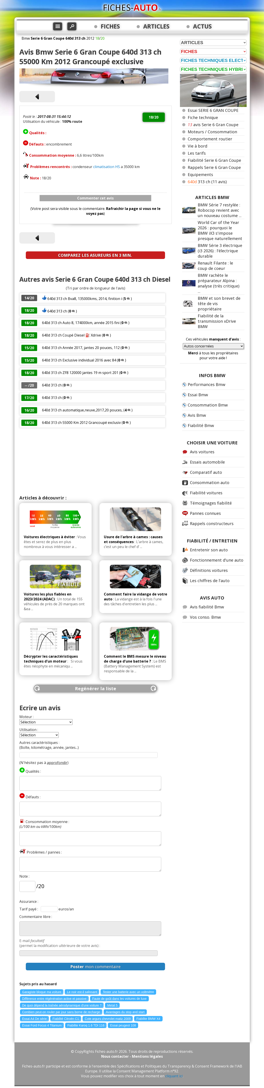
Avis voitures (202, 451)
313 (207, 181)
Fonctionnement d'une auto (216, 560)
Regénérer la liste (95, 689)
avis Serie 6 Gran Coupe (213, 124)
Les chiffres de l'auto (210, 580)
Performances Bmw (206, 384)
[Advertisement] (95, 461)
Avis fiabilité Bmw (207, 607)
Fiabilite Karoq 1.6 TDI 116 (85, 1025)
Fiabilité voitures (206, 492)
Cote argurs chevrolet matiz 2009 (108, 1018)
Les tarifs (197, 153)
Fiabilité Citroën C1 (65, 1018)
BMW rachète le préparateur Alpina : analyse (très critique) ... (218, 283)
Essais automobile (207, 462)
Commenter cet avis (95, 198)
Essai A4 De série (34, 1018)
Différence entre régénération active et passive (54, 998)
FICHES (110, 26)
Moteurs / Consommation (212, 131)
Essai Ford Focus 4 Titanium (42, 1025)
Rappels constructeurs (212, 523)
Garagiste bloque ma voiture (41, 992)
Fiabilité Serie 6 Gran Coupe (214, 160)
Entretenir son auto (209, 549)
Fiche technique (203, 117)
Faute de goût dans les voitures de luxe (119, 998)
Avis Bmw (197, 415)
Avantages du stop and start (125, 1012)
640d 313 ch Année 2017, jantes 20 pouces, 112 (81, 347)
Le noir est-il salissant (82, 992)
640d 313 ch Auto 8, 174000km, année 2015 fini (80, 322)
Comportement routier (210, 139)
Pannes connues (205, 513)
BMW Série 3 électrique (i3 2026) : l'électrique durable (220, 251)
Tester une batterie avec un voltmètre (128, 992)
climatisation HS (106, 166)
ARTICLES (156, 26)
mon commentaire (95, 966)
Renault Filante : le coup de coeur (215, 265)
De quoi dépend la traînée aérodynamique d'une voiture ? (62, 1005)
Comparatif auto (206, 472)
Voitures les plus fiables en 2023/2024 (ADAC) (47, 596)
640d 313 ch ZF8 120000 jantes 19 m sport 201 (80, 372)
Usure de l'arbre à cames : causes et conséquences (133, 539)
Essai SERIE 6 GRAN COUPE (213, 110)
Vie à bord (197, 146)
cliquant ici (174, 1076)
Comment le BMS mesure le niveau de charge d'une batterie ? (135, 659)
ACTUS (202, 26)
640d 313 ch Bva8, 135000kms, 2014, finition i (84, 298)
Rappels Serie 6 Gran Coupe (214, 167)
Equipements (200, 174)
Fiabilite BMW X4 (148, 1018)
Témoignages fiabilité (211, 503)
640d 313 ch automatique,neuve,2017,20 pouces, (82, 410)
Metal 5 (112, 1005)
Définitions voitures (209, 570)
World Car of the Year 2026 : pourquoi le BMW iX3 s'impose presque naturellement (220, 230)
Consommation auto (209, 482)
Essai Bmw (198, 394)
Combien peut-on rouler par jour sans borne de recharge (61, 1012)
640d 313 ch (57, 311)
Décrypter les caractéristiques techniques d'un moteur (51, 659)
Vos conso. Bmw (205, 617)
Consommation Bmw (208, 405)
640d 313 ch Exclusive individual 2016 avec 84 (79, 360)
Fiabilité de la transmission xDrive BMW (217, 321)
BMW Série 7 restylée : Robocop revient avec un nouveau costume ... (220, 210)
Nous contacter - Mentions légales (132, 1056)
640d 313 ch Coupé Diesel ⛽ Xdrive (71, 335)
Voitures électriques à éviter (49, 536)
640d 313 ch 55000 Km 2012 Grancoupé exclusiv (81, 422)
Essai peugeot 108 (123, 1025)
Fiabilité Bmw (201, 425)
